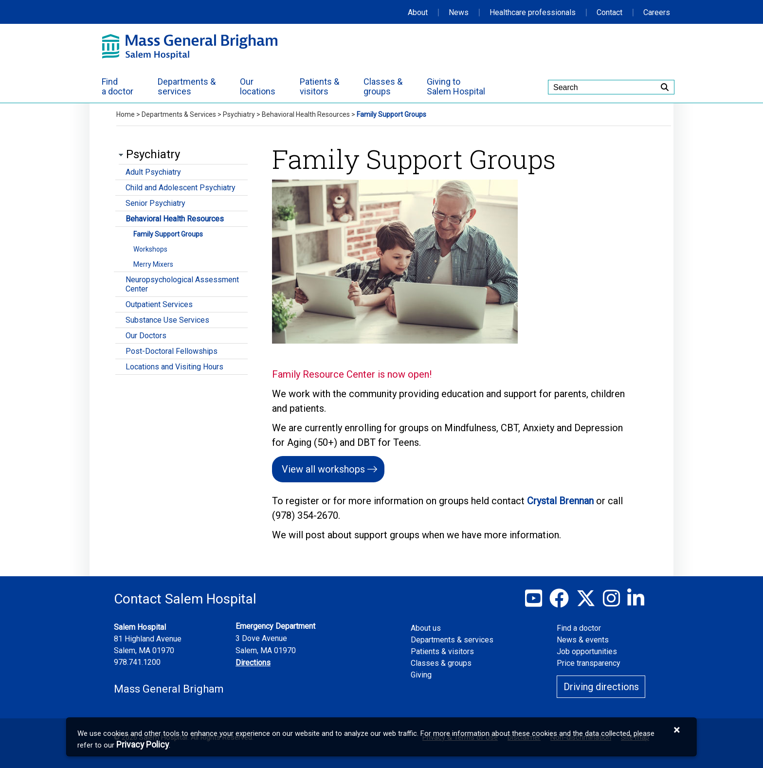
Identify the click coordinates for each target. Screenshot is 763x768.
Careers (656, 12)
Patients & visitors (442, 651)
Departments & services (452, 639)
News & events (583, 639)
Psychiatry (239, 114)
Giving (421, 674)
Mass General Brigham (169, 689)
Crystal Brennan (561, 501)
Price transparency (588, 663)
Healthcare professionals (533, 12)
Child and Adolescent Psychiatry (181, 187)
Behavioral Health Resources (306, 114)
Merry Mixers (153, 264)
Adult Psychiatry (153, 172)
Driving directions (601, 687)
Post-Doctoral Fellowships (172, 351)
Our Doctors (146, 335)
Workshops (150, 249)
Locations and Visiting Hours (174, 366)
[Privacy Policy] (142, 745)
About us (426, 628)
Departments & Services (179, 114)
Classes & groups (441, 663)
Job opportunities (587, 651)
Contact (609, 12)
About (418, 12)
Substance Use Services (167, 320)
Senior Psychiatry (155, 203)
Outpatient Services (159, 304)
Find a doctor (579, 628)
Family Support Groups (168, 234)
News (459, 12)
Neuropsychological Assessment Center (182, 284)
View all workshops (323, 469)
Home (125, 114)
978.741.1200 (137, 662)
